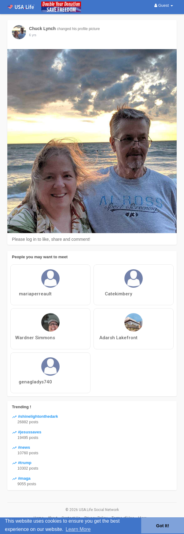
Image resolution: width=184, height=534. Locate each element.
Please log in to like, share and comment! (51, 239)
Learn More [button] (78, 529)
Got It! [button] (162, 525)
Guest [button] (163, 5)
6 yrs (32, 35)
